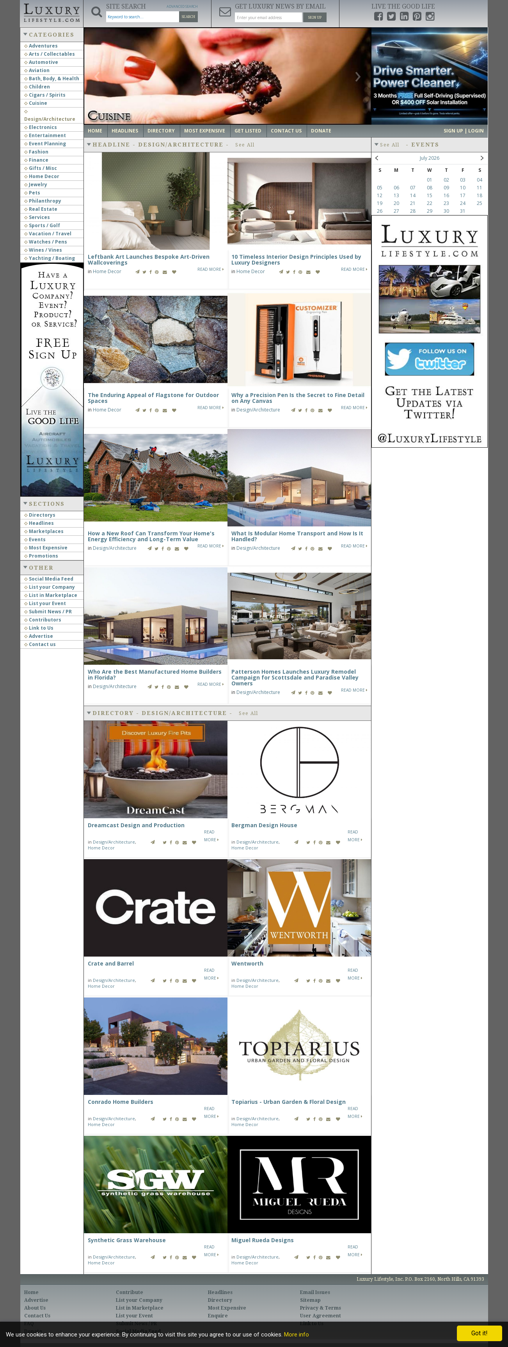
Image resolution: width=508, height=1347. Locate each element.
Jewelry (35, 184)
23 (446, 203)
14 (413, 195)
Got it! (479, 1333)
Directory (161, 130)
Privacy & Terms (320, 1308)
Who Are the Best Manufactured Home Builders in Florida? (155, 674)
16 (446, 195)
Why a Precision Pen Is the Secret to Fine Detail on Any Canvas (297, 398)
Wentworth (247, 963)
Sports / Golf (42, 225)
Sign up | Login (464, 130)
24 (462, 203)
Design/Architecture (258, 409)
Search (188, 17)
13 (396, 195)
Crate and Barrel (111, 963)
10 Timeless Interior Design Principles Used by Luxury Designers (296, 259)
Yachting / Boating (49, 258)
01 (429, 180)
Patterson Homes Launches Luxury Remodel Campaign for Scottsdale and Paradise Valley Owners (295, 677)
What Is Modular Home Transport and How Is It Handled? (297, 536)
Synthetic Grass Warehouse (127, 1240)
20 (396, 203)
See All (245, 145)
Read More (210, 269)
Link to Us (38, 628)
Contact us (40, 644)
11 (479, 187)
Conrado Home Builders (120, 1102)
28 (413, 211)
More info (296, 1334)
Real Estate (40, 209)
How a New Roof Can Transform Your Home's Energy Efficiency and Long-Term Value (151, 536)
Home (95, 130)
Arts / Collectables (49, 54)
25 (479, 203)
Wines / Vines (43, 250)
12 (379, 195)
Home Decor (41, 176)
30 (446, 211)
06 (396, 187)
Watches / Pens (45, 241)
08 (429, 187)
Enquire (218, 1316)
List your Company (49, 587)
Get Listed (247, 130)
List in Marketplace (50, 595)
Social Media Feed (48, 579)
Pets (32, 192)
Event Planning (45, 143)
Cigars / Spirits (45, 95)
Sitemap (310, 1300)
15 (429, 195)
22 (429, 203)
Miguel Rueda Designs (262, 1240)
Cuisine (35, 103)
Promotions (41, 556)
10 (462, 187)
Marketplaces (44, 531)
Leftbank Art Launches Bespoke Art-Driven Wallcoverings (149, 259)
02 (446, 180)
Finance (36, 160)
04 (479, 180)
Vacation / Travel (47, 233)
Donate (321, 130)
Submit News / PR (48, 611)
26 (379, 211)
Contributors (42, 619)
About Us (35, 1308)
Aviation (37, 70)
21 (413, 203)
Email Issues (315, 1292)
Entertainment (45, 135)
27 (396, 211)
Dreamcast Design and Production (136, 825)
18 (479, 195)
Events (35, 539)
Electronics (40, 127)
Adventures (41, 45)
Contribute (129, 1292)
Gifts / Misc (40, 168)
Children (37, 86)
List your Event (45, 603)
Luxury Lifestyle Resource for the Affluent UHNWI (51, 11)
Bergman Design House (264, 825)
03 (462, 180)
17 (462, 195)
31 (462, 211)
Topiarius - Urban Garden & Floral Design (288, 1102)
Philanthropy (42, 201)
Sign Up (314, 17)
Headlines (39, 523)
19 (379, 203)
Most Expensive (45, 547)
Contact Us (286, 130)
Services (37, 217)
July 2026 (429, 158)
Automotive (41, 62)
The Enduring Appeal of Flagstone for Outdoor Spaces (153, 398)
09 (446, 187)
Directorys (39, 515)
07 (413, 187)
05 (379, 187)
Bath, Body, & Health (51, 78)
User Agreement (320, 1316)
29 (429, 211)
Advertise (38, 636)
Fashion (36, 151)
